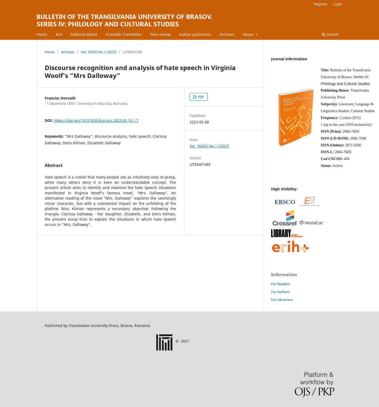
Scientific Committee (124, 34)
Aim (59, 34)
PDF (200, 97)
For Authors (280, 291)
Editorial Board (84, 34)
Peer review (160, 34)
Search (330, 34)
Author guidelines (195, 34)
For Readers (280, 283)
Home (42, 34)
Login (337, 4)
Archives (227, 34)
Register (320, 4)
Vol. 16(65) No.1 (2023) (98, 51)
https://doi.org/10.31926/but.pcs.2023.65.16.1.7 (96, 120)
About (249, 34)
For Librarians (282, 299)
